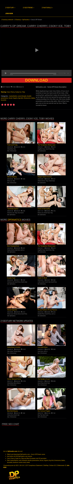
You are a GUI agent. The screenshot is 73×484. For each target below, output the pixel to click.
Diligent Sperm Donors (45, 177)
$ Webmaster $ (61, 465)
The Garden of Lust (44, 379)
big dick (20, 98)
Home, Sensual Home (14, 379)
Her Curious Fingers (44, 411)
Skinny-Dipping (12, 177)
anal (19, 96)
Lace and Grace (42, 347)
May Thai (40, 415)
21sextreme (28, 8)
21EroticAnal (13, 151)
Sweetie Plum (41, 314)
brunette (3, 100)
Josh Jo (22, 250)
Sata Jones (10, 351)
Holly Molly (10, 149)
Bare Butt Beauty (12, 411)
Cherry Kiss (10, 415)
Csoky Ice (18, 92)
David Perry (48, 149)
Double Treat (11, 278)
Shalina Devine (41, 181)
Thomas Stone (17, 314)
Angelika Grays (41, 149)
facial (10, 98)
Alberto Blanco (17, 383)
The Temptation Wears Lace (46, 145)
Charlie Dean (51, 181)
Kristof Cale (47, 212)
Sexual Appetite (12, 310)
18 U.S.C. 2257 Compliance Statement (31, 465)
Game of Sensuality (44, 209)
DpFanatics (43, 151)
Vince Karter (20, 212)
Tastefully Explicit (12, 209)
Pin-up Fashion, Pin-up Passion (47, 310)
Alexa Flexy (40, 383)
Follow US (53, 465)
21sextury (10, 8)
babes (33, 98)
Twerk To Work (42, 278)
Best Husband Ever (13, 246)
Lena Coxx (40, 351)
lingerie (15, 98)
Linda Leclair (41, 282)
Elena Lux (9, 181)
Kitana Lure (40, 212)
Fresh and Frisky (12, 145)
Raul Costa (45, 415)
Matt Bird (17, 250)
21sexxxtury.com (8, 465)
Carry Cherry (11, 92)
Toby (23, 92)
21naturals (47, 8)
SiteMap (45, 465)
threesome (27, 98)
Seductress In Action (13, 347)
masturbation (13, 96)
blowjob (23, 96)
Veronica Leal (10, 212)
